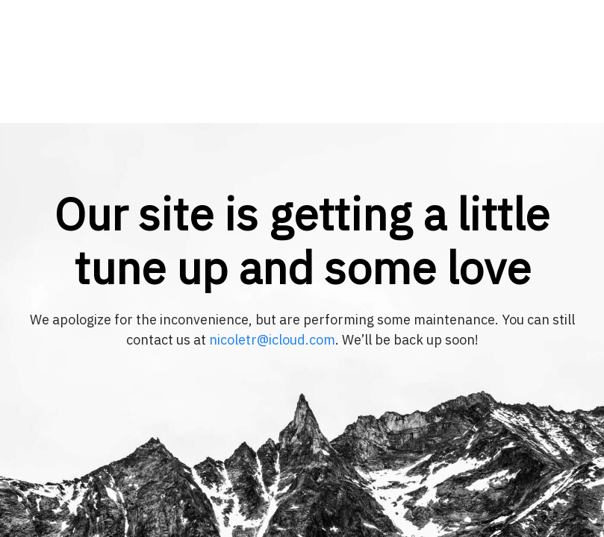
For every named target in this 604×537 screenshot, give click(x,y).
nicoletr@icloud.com (272, 339)
